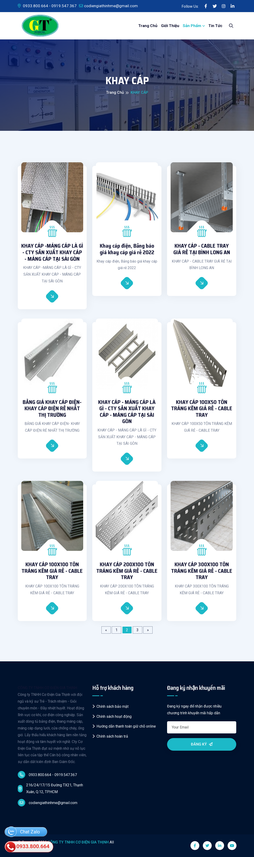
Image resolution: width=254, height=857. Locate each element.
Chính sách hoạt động (112, 716)
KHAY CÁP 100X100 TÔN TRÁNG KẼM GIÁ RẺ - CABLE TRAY (52, 574)
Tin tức (215, 25)
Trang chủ (147, 25)
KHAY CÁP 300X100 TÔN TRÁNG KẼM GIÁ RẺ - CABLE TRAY (201, 574)
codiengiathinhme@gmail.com (108, 6)
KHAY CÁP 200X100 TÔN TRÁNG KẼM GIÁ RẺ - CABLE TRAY (126, 574)
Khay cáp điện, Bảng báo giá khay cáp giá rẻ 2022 (127, 249)
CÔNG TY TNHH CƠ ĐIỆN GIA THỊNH (47, 688)
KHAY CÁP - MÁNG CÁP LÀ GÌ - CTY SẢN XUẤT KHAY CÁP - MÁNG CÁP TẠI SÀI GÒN (127, 415)
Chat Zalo (23, 832)
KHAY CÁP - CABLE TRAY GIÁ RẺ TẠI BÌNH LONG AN (201, 249)
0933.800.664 (28, 846)
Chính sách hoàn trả (110, 736)
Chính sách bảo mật (110, 706)
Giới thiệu (170, 25)
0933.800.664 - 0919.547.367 (47, 6)
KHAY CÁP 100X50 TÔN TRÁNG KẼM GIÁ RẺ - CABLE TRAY (201, 412)
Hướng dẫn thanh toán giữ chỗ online (124, 726)
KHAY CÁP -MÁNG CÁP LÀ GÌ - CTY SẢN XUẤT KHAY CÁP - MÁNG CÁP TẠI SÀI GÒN (52, 252)
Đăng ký (202, 744)
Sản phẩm (192, 25)
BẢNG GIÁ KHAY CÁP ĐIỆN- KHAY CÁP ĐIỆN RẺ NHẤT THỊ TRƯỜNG (52, 412)
